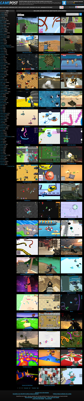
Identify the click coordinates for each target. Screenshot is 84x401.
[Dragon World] (49, 265)
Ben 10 (1, 22)
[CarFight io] (49, 191)
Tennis (1, 150)
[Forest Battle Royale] (71, 154)
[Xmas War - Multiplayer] (49, 339)
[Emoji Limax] (27, 136)
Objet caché (3, 82)
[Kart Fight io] (27, 228)
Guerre (1, 132)
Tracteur (2, 156)
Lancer (1, 133)
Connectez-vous (74, 4)
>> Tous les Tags (10, 166)
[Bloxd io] (71, 376)
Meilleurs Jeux (4, 7)
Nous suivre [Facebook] (72, 7)
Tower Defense (3, 36)
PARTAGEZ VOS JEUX (35, 7)
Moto (1, 94)
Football (2, 124)
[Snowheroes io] (71, 210)
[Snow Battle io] (49, 117)
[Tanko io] (27, 80)
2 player (2, 14)
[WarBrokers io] (71, 43)
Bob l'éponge (3, 102)
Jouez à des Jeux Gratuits (53, 397)
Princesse (2, 129)
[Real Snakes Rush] (71, 339)
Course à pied (3, 155)
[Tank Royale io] (49, 321)
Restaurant (2, 70)
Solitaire (2, 119)
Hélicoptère (2, 67)
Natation (2, 79)
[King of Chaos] (49, 302)
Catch (1, 111)
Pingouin (2, 121)
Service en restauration (5, 136)
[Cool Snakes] (27, 247)
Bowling (2, 104)
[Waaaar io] (49, 62)
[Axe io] (49, 210)
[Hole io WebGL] (71, 228)
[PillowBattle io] (27, 302)
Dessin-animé (3, 23)
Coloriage (2, 164)
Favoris (68, 4)
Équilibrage (2, 74)
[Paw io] (71, 25)
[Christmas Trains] (49, 25)
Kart (1, 77)
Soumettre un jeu (17, 393)
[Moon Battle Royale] (71, 321)
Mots (1, 84)
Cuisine (2, 90)
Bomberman (3, 54)
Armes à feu (3, 37)
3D (1, 17)
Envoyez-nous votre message (42, 392)
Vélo (1, 122)
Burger (1, 101)
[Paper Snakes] (71, 117)
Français (79, 7)
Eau (1, 108)
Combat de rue (3, 88)
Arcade (2, 19)
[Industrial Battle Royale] (71, 191)
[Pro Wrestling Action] (71, 62)
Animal (2, 73)
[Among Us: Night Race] (27, 376)
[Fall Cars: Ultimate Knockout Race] (49, 358)
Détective (2, 116)
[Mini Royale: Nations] (27, 43)
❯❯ (35, 388)
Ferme (1, 159)
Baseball (2, 99)
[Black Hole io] (49, 228)
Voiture (2, 50)
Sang (1, 39)
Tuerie (1, 141)
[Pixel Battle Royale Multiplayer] (27, 265)
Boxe (1, 130)
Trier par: (19, 13)
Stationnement (3, 113)
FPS (1, 139)
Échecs (2, 138)
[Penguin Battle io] (71, 265)
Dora (1, 110)
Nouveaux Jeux (13, 7)
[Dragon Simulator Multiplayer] (71, 247)
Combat (2, 87)
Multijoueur (2, 127)
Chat (1, 59)
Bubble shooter (3, 63)
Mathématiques (4, 91)
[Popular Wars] (49, 136)
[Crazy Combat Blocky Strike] (27, 99)
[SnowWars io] (49, 99)
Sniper (1, 65)
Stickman (2, 135)
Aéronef (2, 43)
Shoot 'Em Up (3, 33)
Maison (2, 146)
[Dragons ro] (27, 284)
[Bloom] (71, 302)
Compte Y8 (2, 85)
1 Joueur (2, 12)
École (1, 149)
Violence (2, 51)
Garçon (2, 42)
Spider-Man (2, 144)
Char (1, 152)
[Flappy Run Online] (71, 136)
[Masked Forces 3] (49, 247)
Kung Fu (2, 81)
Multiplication (3, 125)
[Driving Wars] (49, 80)
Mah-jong (2, 29)
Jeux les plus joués (23, 7)
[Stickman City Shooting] (49, 376)
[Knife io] (27, 210)
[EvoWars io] (27, 62)
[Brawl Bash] (71, 80)
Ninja (1, 107)
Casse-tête (2, 115)
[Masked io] (49, 284)
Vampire (2, 53)
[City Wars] (27, 154)
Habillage (2, 93)
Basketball (2, 98)
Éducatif (2, 62)
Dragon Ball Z (3, 26)
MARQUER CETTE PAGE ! (46, 7)
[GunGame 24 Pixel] (71, 284)
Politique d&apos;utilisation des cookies (62, 393)
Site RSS (23, 393)
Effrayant (2, 158)
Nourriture (2, 161)
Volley (1, 56)
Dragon (2, 60)
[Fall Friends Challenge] (71, 358)
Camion (2, 163)
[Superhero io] (27, 191)
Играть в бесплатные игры (39, 397)
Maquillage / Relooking (5, 46)
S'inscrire (81, 4)
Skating (2, 34)
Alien (1, 68)
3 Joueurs (2, 16)
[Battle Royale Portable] (27, 25)
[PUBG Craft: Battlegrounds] (49, 43)
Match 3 (2, 31)
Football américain (4, 45)
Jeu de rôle (3, 118)
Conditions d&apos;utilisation (32, 393)
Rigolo (1, 48)
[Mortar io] (71, 173)
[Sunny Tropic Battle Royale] (27, 339)
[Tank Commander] (71, 99)
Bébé (1, 105)
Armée (1, 147)
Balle (1, 96)
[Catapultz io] (27, 117)
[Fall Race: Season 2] (27, 358)
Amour (1, 40)
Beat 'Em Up (3, 20)
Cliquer (2, 25)
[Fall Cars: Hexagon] (27, 321)
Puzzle (1, 28)
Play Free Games (28, 397)
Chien (1, 142)
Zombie (2, 71)
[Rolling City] (49, 173)
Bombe (2, 57)
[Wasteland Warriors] (27, 173)
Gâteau (2, 76)
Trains (1, 153)
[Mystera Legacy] (49, 154)
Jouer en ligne (48, 398)
